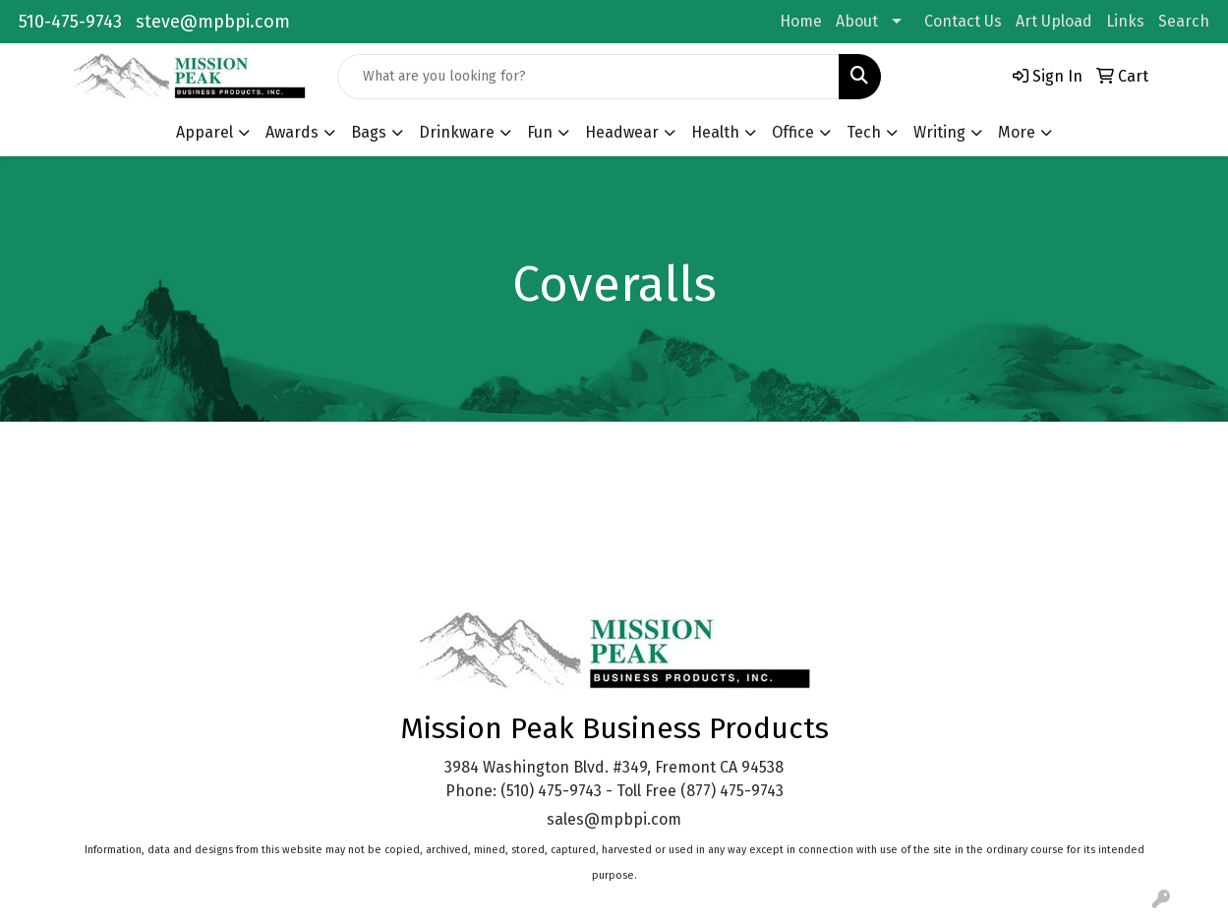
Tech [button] (864, 132)
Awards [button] (292, 132)
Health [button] (715, 132)
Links (1125, 21)
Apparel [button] (204, 132)
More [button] (1016, 132)
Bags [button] (368, 132)
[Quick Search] (588, 76)
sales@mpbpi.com (614, 819)
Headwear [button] (622, 132)
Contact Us (963, 21)
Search (1183, 21)
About (857, 21)
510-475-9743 (70, 21)
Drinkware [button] (457, 132)
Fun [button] (540, 132)
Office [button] (793, 132)
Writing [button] (939, 132)
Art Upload (1054, 21)
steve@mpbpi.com (213, 21)
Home (801, 21)
